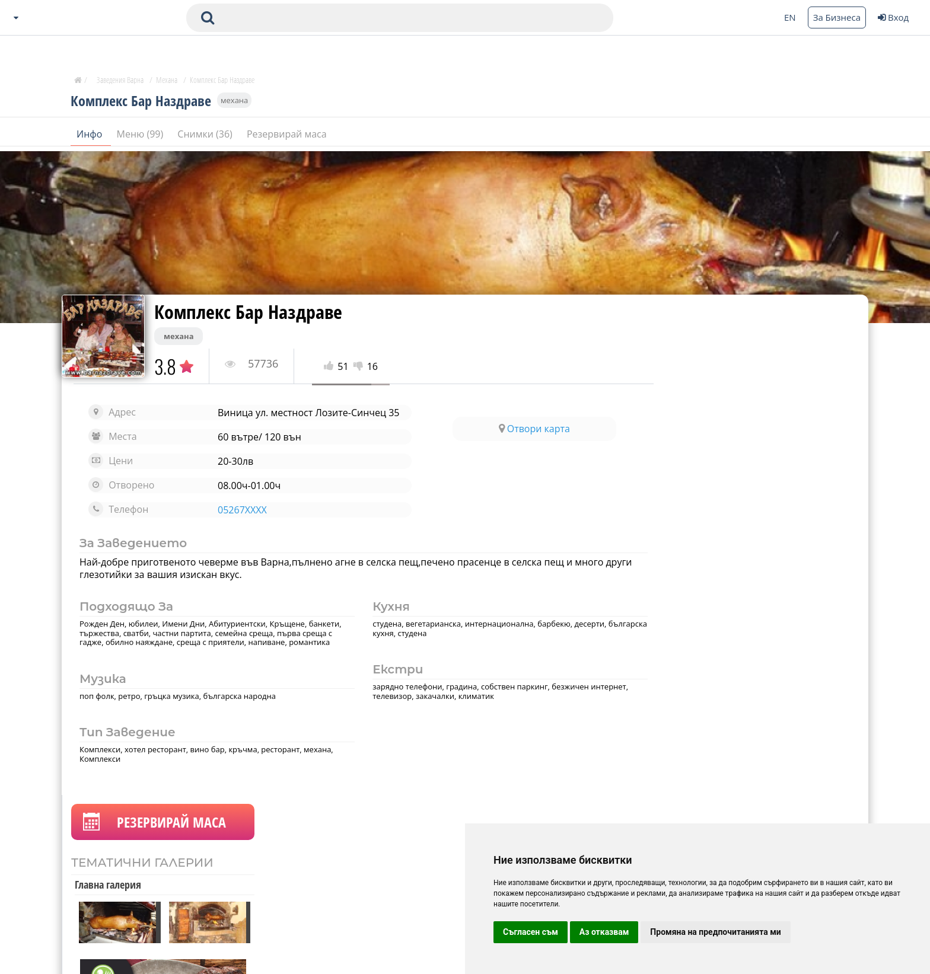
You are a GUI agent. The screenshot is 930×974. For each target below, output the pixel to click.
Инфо (91, 135)
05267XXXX (240, 509)
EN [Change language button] (790, 17)
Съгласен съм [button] (530, 932)
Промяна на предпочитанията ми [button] (715, 932)
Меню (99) (141, 135)
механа (234, 102)
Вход (893, 17)
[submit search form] (207, 17)
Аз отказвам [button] (604, 932)
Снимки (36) (206, 135)
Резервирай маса (287, 135)
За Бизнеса (837, 17)
